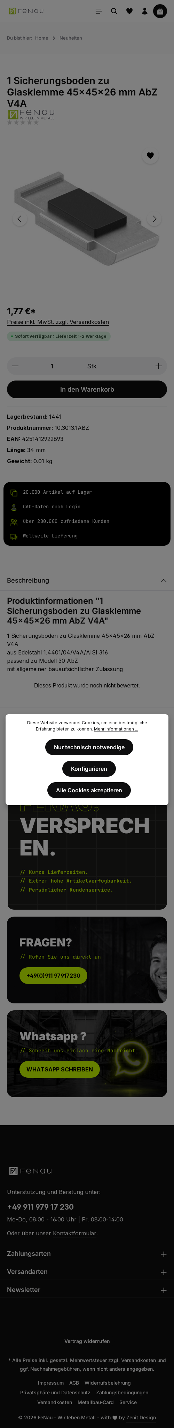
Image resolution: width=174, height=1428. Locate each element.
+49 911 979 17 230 (40, 1207)
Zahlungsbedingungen (122, 1392)
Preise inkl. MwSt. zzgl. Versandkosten (58, 321)
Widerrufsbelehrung (108, 1383)
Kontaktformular (74, 1233)
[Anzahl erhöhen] (159, 366)
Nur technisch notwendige (89, 747)
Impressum (51, 1383)
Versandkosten (138, 1360)
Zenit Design (141, 1417)
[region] (87, 218)
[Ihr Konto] (145, 11)
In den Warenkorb (87, 389)
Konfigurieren (89, 768)
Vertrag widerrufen (87, 1341)
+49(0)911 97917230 (53, 975)
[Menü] (99, 11)
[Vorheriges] (20, 218)
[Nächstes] (154, 218)
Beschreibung (28, 580)
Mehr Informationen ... (116, 729)
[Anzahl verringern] (15, 366)
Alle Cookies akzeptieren (89, 790)
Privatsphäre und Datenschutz (55, 1392)
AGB (74, 1383)
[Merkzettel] (129, 11)
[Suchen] (114, 11)
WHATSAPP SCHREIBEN (59, 1069)
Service (128, 1402)
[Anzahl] (52, 366)
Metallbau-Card (96, 1402)
